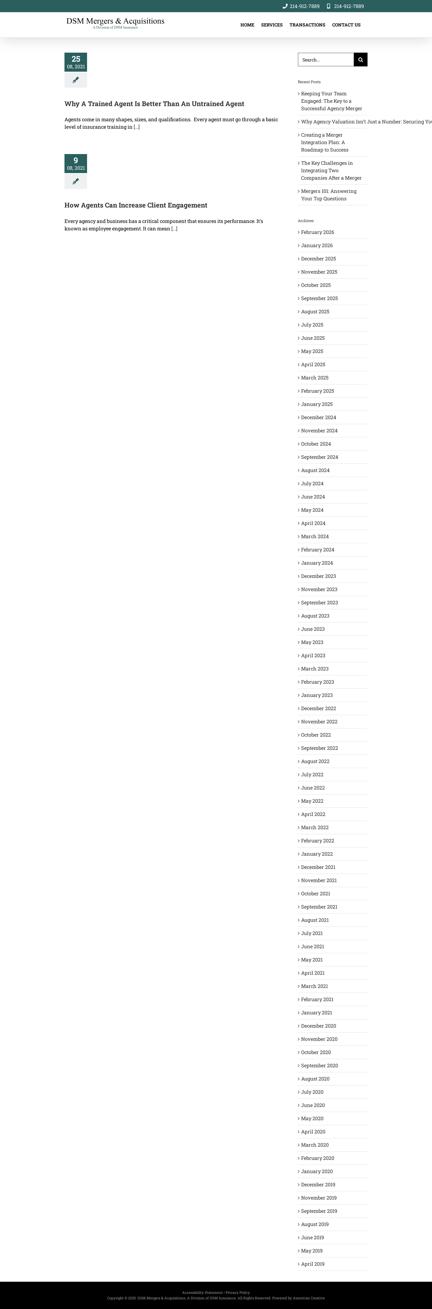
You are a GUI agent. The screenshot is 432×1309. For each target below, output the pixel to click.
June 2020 (313, 1105)
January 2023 (317, 695)
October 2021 (315, 893)
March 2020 (315, 1144)
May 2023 (312, 642)
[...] (137, 126)
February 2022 (317, 840)
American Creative (309, 1297)
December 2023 (318, 576)
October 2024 (316, 443)
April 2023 (313, 655)
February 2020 (317, 1158)
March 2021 (314, 986)
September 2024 (319, 457)
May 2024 (312, 510)
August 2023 (315, 615)
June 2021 (312, 946)
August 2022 (315, 761)
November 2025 (319, 271)
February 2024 (317, 549)
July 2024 (312, 483)
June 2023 (313, 629)
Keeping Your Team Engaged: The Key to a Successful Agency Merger (331, 101)
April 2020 (313, 1131)
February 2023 (317, 681)
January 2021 (316, 1012)
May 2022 (312, 801)
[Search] (361, 59)
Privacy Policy (238, 1292)
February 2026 (317, 232)
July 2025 (312, 324)
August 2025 (315, 311)
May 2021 (312, 959)
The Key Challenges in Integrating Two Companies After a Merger (331, 170)
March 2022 (315, 827)
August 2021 (315, 920)
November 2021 (319, 880)
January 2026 (317, 245)
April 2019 (313, 1263)
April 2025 (313, 364)
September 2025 (319, 298)
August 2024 (315, 470)
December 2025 (318, 258)
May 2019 (312, 1250)
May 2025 (312, 351)
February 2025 (317, 390)
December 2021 (318, 867)
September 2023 (319, 602)
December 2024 (318, 417)
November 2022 (319, 721)
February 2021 (317, 999)
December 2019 (318, 1184)
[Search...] (326, 59)
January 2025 (317, 404)
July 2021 (312, 933)
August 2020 (315, 1078)
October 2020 (316, 1052)
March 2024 (315, 536)
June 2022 (313, 787)
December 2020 (318, 1025)
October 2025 (316, 285)
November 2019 (319, 1197)
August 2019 (315, 1224)
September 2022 (319, 748)
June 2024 (313, 496)
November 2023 (319, 589)
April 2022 (313, 814)
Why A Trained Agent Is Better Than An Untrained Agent (154, 103)
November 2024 (319, 430)
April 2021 (313, 972)
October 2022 (316, 734)
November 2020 (319, 1039)
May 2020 (312, 1118)
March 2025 (315, 377)
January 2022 (317, 853)
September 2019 (319, 1211)
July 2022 (312, 774)
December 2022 (318, 708)
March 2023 (315, 668)
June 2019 (312, 1237)
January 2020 (317, 1171)
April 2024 (313, 523)
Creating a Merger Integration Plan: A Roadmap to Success (325, 142)
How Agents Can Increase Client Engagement (135, 205)
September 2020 (319, 1065)
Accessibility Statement (202, 1292)
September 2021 (319, 906)
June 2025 (313, 338)
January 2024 (317, 562)
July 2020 (312, 1092)
